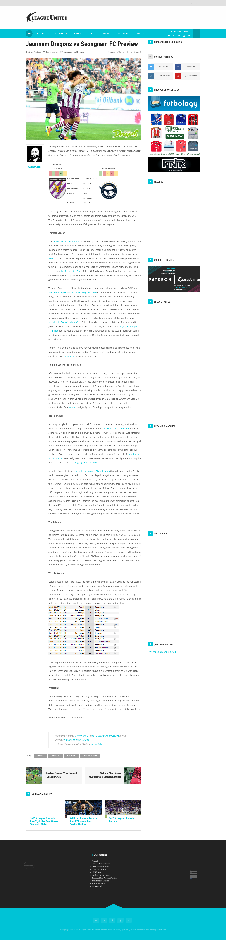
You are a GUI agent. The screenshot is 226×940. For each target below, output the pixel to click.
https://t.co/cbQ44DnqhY (76, 739)
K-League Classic (90, 756)
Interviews (123, 33)
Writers (188, 3)
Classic (40, 756)
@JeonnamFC (81, 735)
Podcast (78, 33)
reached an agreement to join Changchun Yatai (72, 292)
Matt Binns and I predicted (115, 428)
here (50, 258)
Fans (139, 33)
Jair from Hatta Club (71, 271)
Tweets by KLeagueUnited (162, 652)
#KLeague (114, 735)
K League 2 (60, 33)
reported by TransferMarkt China (65, 322)
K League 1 (41, 33)
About (197, 3)
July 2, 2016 (96, 743)
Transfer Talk (69, 356)
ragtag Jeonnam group (86, 462)
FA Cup (106, 33)
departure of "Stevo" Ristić (66, 241)
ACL (92, 33)
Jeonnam (55, 756)
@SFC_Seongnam (100, 735)
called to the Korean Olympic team (92, 471)
